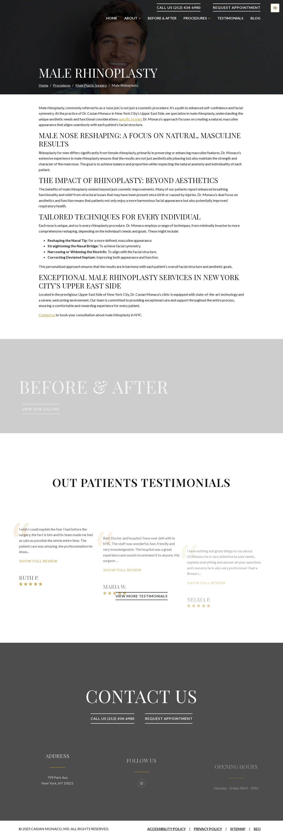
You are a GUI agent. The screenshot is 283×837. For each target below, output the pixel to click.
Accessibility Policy (166, 829)
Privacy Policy (208, 829)
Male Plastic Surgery (91, 85)
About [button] (132, 18)
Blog (255, 18)
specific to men (130, 119)
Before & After (162, 18)
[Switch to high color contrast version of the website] (275, 8)
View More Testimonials (142, 596)
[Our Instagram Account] (141, 797)
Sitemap (237, 829)
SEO (257, 829)
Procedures (62, 85)
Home (111, 18)
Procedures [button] (197, 18)
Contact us (47, 315)
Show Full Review (38, 582)
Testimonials (230, 18)
